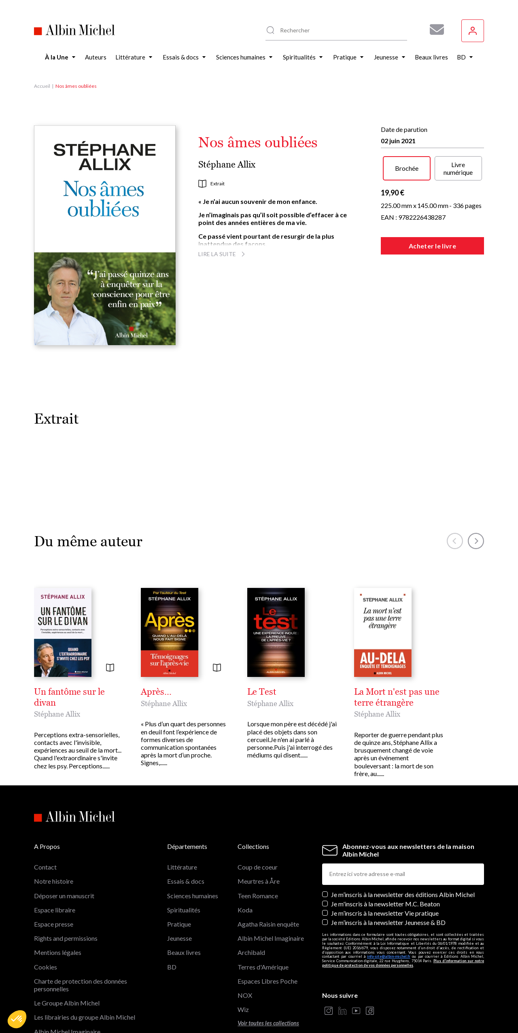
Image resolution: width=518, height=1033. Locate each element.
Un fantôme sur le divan (81, 692)
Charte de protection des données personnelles (80, 943)
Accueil (42, 86)
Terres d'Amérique (263, 925)
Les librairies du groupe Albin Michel (84, 975)
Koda (245, 868)
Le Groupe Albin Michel (67, 961)
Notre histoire (53, 839)
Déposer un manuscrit (64, 854)
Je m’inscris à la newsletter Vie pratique (385, 871)
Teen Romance (258, 854)
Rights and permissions (66, 896)
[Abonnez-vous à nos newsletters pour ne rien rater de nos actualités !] (434, 29)
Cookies (45, 925)
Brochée (406, 168)
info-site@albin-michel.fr (388, 914)
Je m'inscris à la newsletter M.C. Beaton (385, 862)
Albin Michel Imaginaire (67, 989)
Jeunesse (179, 896)
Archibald (251, 910)
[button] (17, 1019)
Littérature (182, 825)
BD (171, 925)
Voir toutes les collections (268, 981)
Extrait (211, 184)
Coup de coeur (258, 825)
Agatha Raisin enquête (268, 882)
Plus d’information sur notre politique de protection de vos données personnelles (403, 921)
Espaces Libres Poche (267, 939)
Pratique (179, 882)
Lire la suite (222, 253)
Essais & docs (185, 839)
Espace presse (53, 882)
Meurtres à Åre (259, 839)
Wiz (243, 967)
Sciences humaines (192, 854)
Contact (45, 825)
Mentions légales (57, 910)
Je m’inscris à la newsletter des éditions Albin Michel (403, 852)
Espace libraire (54, 868)
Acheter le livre (432, 246)
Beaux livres (184, 910)
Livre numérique (458, 168)
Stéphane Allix (226, 164)
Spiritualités (183, 868)
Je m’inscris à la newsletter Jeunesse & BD (388, 881)
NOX (245, 953)
